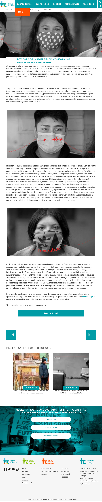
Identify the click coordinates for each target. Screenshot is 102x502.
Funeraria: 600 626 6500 (88, 468)
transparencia (46, 468)
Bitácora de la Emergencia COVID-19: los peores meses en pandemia (49, 10)
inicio (24, 468)
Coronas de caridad (51, 436)
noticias (57, 4)
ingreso (44, 474)
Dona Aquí (51, 313)
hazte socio (88, 4)
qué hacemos (42, 4)
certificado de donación (49, 471)
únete (24, 477)
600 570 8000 (65, 471)
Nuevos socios (51, 428)
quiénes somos (24, 4)
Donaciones (51, 419)
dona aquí (26, 474)
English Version (85, 484)
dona (20, 12)
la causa (25, 471)
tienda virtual (72, 4)
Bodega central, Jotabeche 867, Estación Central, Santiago (89, 473)
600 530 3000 (65, 477)
